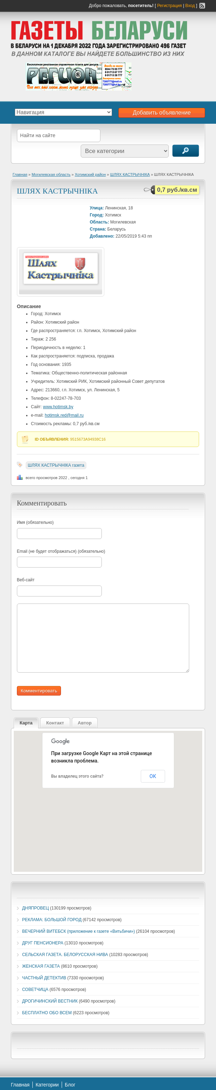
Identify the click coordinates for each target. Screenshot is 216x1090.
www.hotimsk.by (58, 406)
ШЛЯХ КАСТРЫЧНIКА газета (56, 465)
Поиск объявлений (185, 151)
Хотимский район (90, 174)
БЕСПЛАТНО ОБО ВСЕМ (47, 1012)
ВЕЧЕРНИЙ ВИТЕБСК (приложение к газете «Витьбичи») (78, 931)
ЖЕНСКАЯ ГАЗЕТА (41, 966)
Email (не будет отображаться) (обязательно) (61, 551)
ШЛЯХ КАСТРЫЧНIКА (130, 174)
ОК (152, 776)
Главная (20, 174)
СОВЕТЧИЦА (35, 989)
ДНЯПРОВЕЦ (35, 908)
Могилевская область (51, 174)
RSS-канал (202, 5)
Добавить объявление (162, 113)
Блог (70, 1085)
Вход (190, 5)
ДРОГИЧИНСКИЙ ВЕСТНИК (50, 1001)
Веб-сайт (26, 579)
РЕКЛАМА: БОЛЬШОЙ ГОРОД (52, 919)
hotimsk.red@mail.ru (64, 415)
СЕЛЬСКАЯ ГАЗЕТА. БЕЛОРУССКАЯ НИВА (65, 954)
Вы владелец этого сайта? (77, 776)
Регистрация (169, 5)
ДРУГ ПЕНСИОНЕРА (42, 943)
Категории (47, 1085)
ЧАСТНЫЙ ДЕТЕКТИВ (44, 977)
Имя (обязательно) (35, 522)
